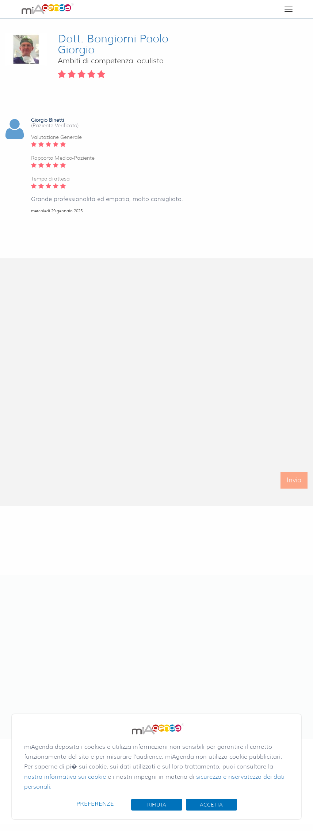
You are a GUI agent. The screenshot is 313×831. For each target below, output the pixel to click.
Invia (294, 485)
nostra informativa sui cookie (65, 776)
